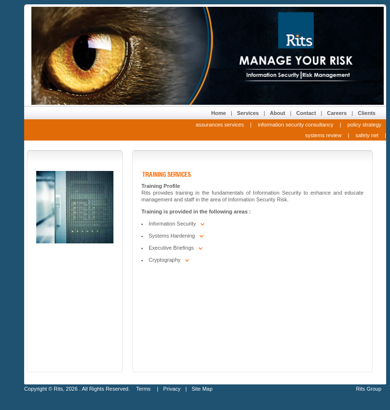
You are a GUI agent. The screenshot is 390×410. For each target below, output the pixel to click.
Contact (306, 113)
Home (218, 113)
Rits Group (368, 389)
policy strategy (364, 124)
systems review (323, 135)
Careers (337, 113)
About (277, 113)
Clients (367, 113)
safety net (366, 135)
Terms (144, 389)
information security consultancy (296, 124)
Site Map (202, 389)
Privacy (172, 389)
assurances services (220, 124)
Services (248, 113)
